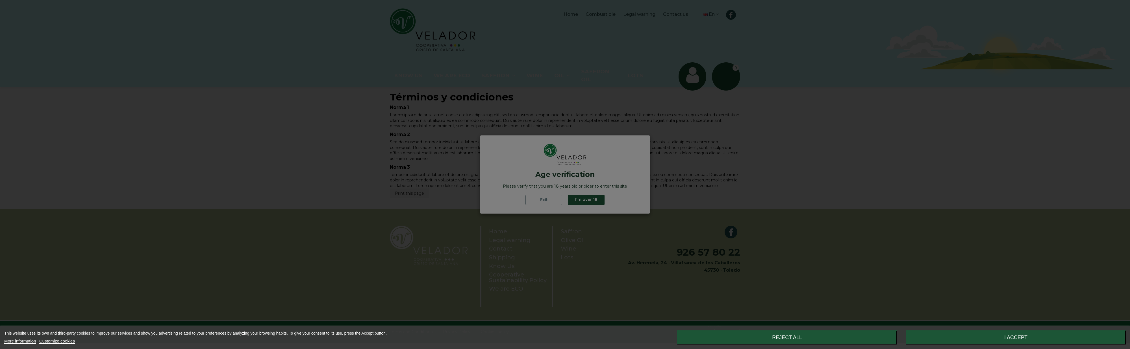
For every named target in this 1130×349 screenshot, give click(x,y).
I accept (1015, 337)
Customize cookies (57, 341)
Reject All (787, 337)
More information (20, 341)
